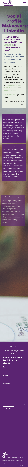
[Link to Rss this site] (25, 465)
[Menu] (24, 3)
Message (7, 383)
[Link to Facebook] (18, 465)
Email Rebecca (9, 95)
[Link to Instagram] (22, 465)
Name (5, 367)
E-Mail (6, 375)
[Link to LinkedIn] (20, 465)
